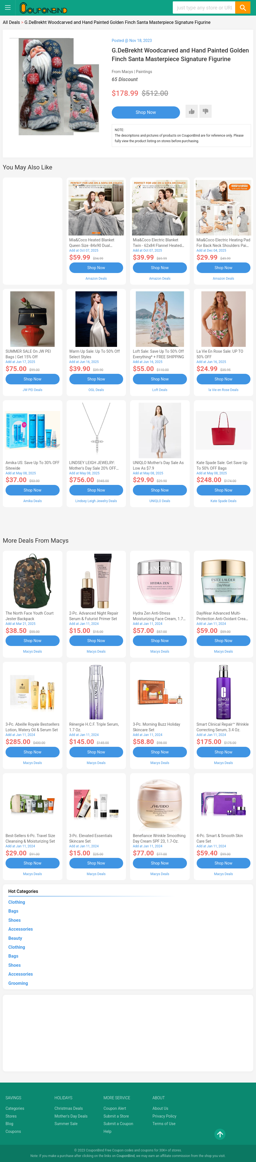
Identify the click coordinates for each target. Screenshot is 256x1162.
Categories (15, 1108)
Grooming (18, 983)
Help (107, 1131)
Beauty (15, 938)
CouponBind (125, 1156)
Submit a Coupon (118, 1123)
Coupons (13, 1131)
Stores (11, 1116)
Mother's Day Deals (71, 1116)
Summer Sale (66, 1123)
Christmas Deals (69, 1108)
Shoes (14, 920)
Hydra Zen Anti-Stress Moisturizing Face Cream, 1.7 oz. (158, 619)
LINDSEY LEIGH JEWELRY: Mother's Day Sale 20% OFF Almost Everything (92, 468)
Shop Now (146, 112)
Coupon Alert (114, 1108)
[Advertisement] (33, 230)
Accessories (20, 929)
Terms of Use (164, 1123)
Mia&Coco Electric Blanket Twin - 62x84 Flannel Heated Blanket (157, 245)
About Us (160, 1108)
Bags (13, 911)
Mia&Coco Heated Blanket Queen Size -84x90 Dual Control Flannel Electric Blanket (96, 245)
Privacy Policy (164, 1116)
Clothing (16, 902)
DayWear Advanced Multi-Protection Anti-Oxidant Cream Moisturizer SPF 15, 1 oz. (223, 619)
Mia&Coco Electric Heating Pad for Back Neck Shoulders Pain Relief (223, 245)
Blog (9, 1123)
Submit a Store (116, 1116)
